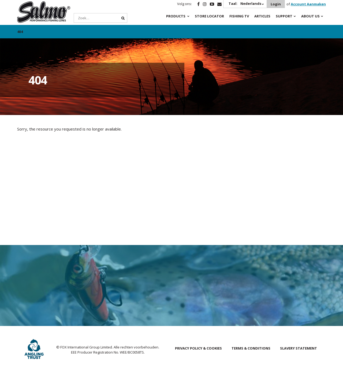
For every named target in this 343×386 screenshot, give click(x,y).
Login (276, 4)
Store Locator (209, 16)
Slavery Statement (298, 348)
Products (175, 16)
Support (284, 16)
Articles (262, 16)
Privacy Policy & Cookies (198, 348)
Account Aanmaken (308, 4)
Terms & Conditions (251, 348)
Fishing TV (239, 16)
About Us (310, 16)
